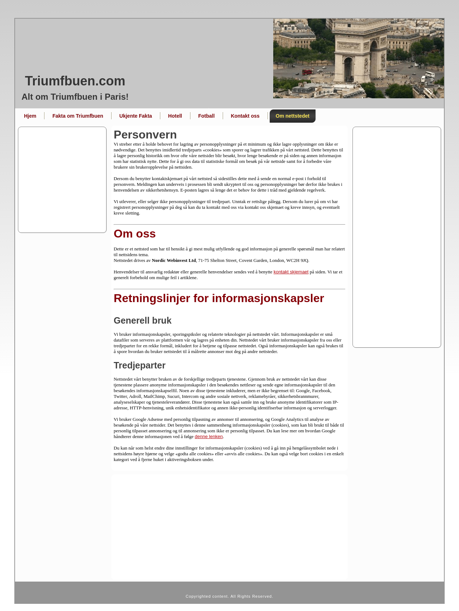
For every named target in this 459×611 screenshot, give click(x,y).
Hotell (175, 116)
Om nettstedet (292, 116)
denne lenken (209, 436)
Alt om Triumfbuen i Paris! (75, 97)
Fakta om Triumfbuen (77, 116)
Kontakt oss (245, 116)
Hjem (30, 116)
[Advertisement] (229, 180)
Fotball (206, 116)
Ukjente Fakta (135, 116)
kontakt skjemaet (291, 271)
